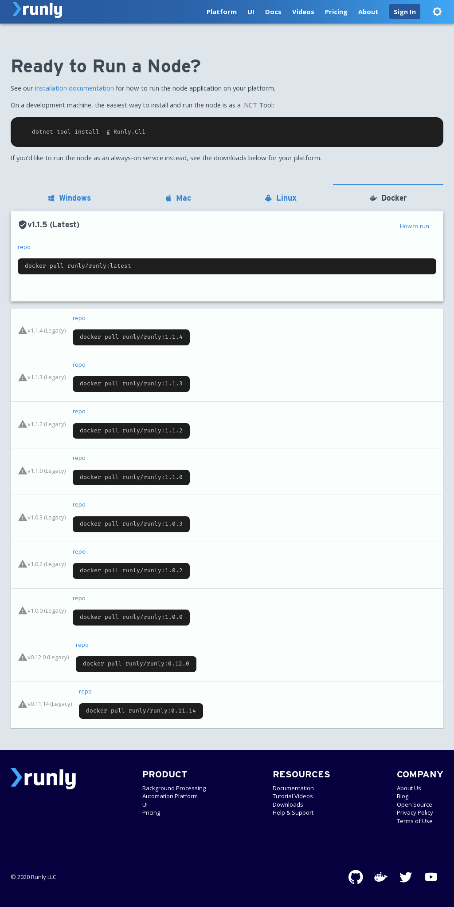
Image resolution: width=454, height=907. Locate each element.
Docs (273, 11)
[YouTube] (431, 877)
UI (250, 11)
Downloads (288, 804)
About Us (409, 788)
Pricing (336, 11)
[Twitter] (406, 877)
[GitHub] (355, 877)
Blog (402, 796)
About (368, 11)
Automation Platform (170, 796)
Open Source (414, 804)
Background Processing (174, 788)
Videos (303, 11)
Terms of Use (415, 821)
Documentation (293, 788)
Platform (222, 11)
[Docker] (381, 877)
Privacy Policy (415, 812)
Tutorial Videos (293, 796)
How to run (414, 226)
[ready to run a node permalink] (6, 66)
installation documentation (74, 87)
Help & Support (293, 812)
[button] (404, 11)
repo (24, 247)
